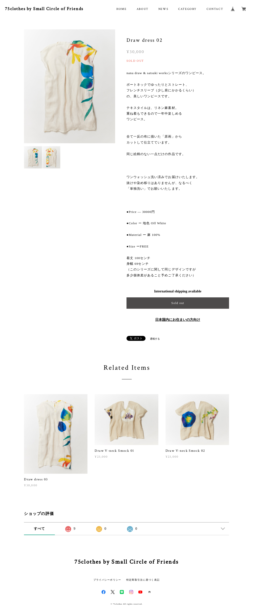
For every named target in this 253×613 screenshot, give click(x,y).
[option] (69, 86)
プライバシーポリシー (107, 579)
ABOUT (142, 9)
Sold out (177, 303)
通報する (155, 338)
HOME (121, 9)
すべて (39, 529)
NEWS (163, 9)
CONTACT (215, 9)
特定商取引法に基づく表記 (143, 579)
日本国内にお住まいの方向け (177, 320)
